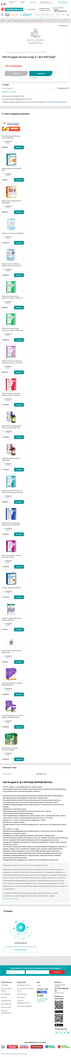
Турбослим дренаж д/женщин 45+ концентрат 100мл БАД (11, 427)
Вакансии (4, 997)
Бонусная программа (63, 2)
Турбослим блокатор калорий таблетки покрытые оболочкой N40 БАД (12, 362)
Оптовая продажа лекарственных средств (46, 2)
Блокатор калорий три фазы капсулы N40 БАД (11, 137)
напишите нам (61, 102)
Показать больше (21, 950)
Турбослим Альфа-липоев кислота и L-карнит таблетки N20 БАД (13, 297)
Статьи (39, 985)
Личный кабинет (22, 994)
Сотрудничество (6, 1000)
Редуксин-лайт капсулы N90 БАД (12, 233)
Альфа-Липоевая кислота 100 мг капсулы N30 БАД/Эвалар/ (12, 716)
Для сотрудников (6, 1004)
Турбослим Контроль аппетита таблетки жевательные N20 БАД (12, 491)
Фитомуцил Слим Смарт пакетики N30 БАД (10, 749)
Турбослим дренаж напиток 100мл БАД (11, 459)
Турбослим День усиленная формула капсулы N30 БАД (11, 394)
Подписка (16, 73)
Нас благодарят (6, 994)
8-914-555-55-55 (50, 102)
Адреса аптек (23, 2)
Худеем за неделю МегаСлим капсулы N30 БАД (11, 619)
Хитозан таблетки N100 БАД (11, 588)
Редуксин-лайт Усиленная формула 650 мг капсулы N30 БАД (11, 265)
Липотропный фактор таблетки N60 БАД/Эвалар (12, 684)
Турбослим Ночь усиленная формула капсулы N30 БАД (11, 524)
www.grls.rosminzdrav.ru (11, 899)
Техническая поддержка (24, 1006)
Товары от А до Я (6, 1007)
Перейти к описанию (9, 92)
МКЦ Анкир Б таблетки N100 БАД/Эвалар (11, 202)
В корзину (19, 147)
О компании (3, 2)
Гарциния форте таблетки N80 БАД (11, 169)
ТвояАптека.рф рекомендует (26, 14)
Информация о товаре (10, 767)
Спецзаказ (41, 73)
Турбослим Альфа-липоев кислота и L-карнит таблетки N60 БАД (13, 329)
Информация (33, 2)
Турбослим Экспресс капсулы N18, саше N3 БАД (12, 556)
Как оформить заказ (13, 2)
